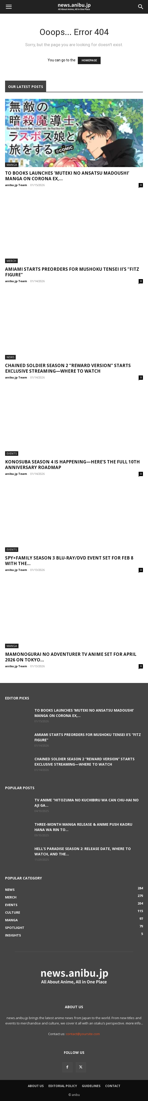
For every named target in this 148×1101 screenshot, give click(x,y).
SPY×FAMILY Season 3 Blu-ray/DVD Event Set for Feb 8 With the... (69, 560)
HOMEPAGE (89, 60)
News (10, 357)
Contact (112, 1086)
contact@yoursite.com (83, 1034)
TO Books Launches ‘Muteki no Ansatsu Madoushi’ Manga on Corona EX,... (67, 176)
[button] (9, 7)
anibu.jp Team (16, 185)
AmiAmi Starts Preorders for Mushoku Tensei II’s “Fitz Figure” (72, 272)
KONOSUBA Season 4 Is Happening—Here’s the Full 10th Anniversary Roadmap (72, 464)
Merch (11, 261)
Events (12, 453)
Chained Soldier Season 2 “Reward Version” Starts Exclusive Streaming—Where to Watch (68, 368)
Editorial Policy (62, 1086)
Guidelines (91, 1086)
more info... (134, 1023)
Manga (12, 165)
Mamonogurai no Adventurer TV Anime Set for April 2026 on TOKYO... (70, 657)
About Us (36, 1086)
